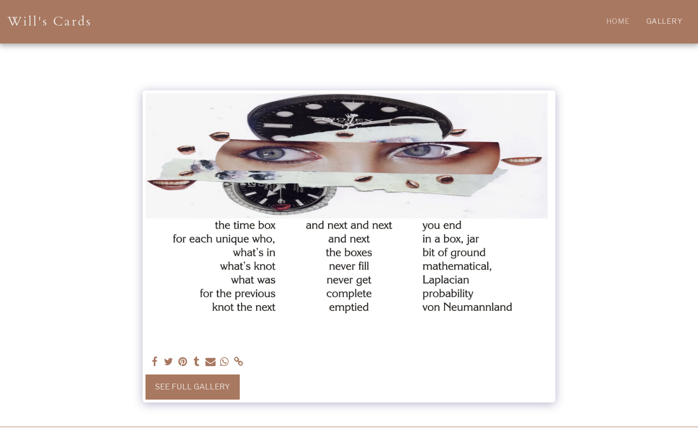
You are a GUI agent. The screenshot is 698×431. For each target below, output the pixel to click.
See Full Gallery (192, 386)
